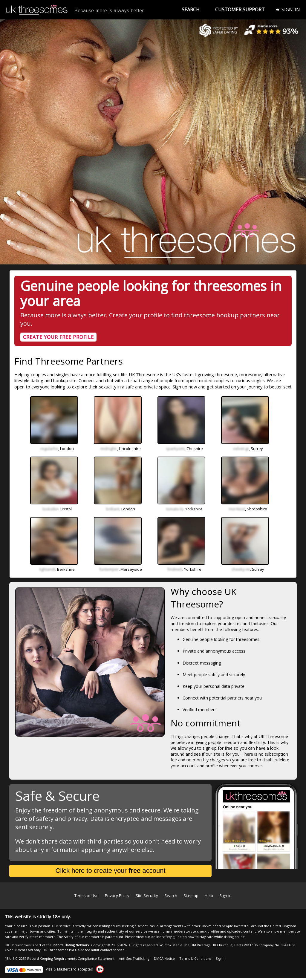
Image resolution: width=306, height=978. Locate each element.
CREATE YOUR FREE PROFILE (58, 337)
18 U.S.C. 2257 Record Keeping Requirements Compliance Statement (59, 958)
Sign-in (225, 895)
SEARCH (191, 9)
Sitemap (190, 895)
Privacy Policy (117, 895)
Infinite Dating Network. (71, 945)
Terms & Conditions (195, 958)
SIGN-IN (288, 9)
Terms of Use (86, 895)
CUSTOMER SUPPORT (240, 9)
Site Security (147, 895)
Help (209, 895)
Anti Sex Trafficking (134, 958)
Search (170, 895)
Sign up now (185, 387)
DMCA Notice (164, 958)
